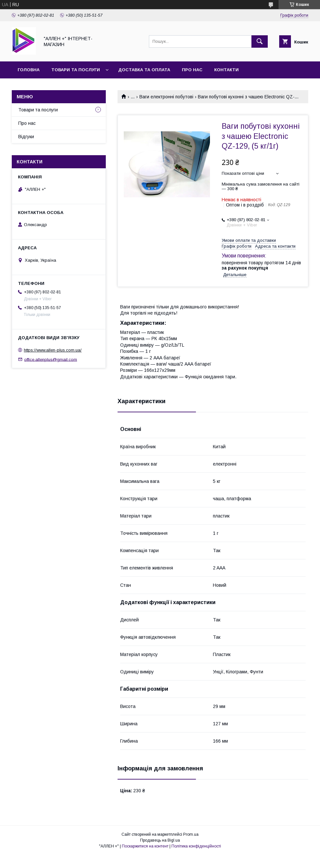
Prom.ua (191, 834)
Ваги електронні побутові (166, 96)
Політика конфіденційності (196, 846)
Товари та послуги (75, 69)
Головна (29, 69)
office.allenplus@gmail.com (50, 359)
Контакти (226, 69)
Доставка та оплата (144, 69)
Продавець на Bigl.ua (160, 840)
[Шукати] (259, 41)
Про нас (192, 69)
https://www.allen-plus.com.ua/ (53, 350)
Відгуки (26, 136)
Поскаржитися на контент (145, 846)
